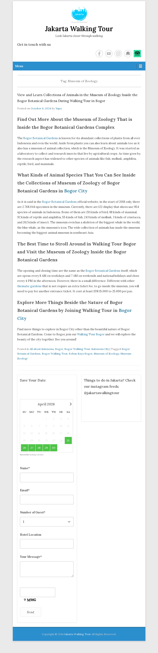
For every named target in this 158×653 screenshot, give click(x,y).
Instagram (118, 53)
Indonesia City (100, 349)
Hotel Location (30, 535)
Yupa (58, 108)
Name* (25, 468)
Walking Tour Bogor (91, 334)
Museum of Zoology (106, 353)
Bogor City (76, 191)
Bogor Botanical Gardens (40, 138)
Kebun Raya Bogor (80, 353)
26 (24, 447)
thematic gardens (29, 286)
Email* (25, 490)
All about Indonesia (42, 349)
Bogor (59, 349)
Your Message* (31, 557)
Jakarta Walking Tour (79, 29)
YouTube (108, 53)
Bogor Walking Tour (77, 349)
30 (53, 447)
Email (127, 53)
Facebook (99, 53)
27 (31, 447)
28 (39, 447)
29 (46, 447)
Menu (19, 66)
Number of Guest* (32, 512)
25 (68, 440)
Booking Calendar (36, 455)
